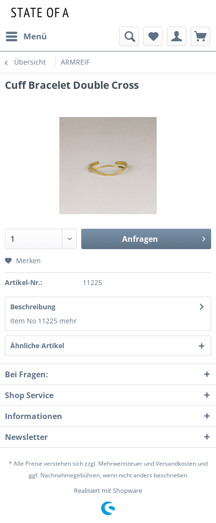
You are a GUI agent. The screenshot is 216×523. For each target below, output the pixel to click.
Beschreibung (32, 306)
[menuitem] (26, 36)
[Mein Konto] (176, 36)
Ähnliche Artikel (37, 345)
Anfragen (163, 237)
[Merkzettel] (152, 36)
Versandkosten (176, 463)
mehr (68, 320)
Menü (26, 35)
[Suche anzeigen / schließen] (129, 36)
